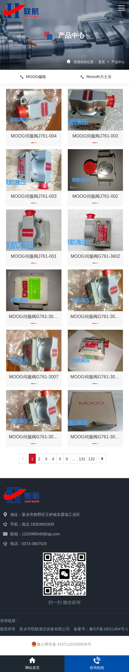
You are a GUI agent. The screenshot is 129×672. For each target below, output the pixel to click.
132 (91, 459)
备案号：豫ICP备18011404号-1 (101, 629)
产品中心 (118, 62)
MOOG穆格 (33, 77)
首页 (101, 62)
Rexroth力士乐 (96, 77)
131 (82, 459)
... (74, 459)
